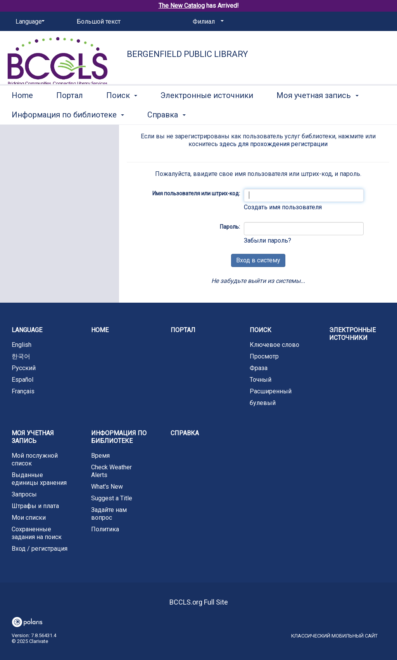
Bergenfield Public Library (187, 54)
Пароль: (230, 227)
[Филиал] (207, 21)
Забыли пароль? (267, 240)
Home (22, 113)
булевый (263, 403)
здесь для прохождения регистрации (273, 144)
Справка (185, 433)
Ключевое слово (274, 344)
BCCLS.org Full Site (198, 602)
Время (100, 455)
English (21, 344)
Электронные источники (207, 113)
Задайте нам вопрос (109, 513)
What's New (107, 486)
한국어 (21, 356)
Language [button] (27, 330)
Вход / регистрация (39, 548)
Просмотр (264, 356)
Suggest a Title (111, 498)
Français (23, 391)
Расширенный (271, 391)
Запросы (24, 494)
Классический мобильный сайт (334, 636)
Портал (69, 113)
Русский (24, 368)
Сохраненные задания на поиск (37, 533)
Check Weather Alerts (111, 471)
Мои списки (29, 517)
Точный (260, 379)
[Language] (29, 21)
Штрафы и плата (35, 506)
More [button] (291, 114)
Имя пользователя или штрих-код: (196, 193)
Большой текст (99, 21)
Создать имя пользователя (283, 207)
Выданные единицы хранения (39, 478)
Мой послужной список (35, 459)
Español (22, 379)
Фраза (259, 368)
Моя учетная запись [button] (33, 437)
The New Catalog (182, 5)
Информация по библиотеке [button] (119, 437)
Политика (105, 529)
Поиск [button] (121, 113)
